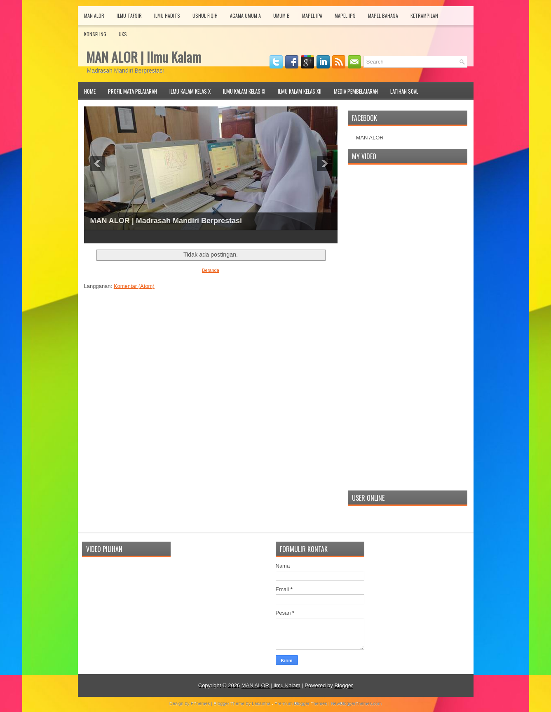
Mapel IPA (312, 15)
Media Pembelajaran (356, 91)
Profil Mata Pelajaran (132, 91)
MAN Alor (94, 15)
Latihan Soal (404, 91)
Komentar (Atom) (134, 286)
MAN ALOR (370, 137)
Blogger (343, 685)
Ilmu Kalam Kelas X (190, 91)
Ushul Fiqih (205, 15)
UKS (123, 34)
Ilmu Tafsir (129, 15)
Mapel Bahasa (383, 15)
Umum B (281, 15)
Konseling (95, 34)
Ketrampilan (424, 15)
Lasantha (261, 703)
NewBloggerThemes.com (356, 703)
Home (90, 91)
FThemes (200, 703)
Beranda (210, 270)
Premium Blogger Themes (300, 703)
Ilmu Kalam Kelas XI (244, 91)
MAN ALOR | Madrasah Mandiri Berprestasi (166, 221)
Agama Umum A (245, 15)
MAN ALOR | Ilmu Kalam (143, 56)
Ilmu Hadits (167, 15)
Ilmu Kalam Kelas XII (299, 91)
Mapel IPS (345, 15)
